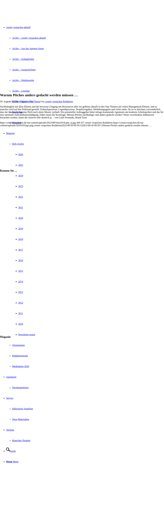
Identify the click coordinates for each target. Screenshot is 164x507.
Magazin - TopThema (29, 101)
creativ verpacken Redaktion (59, 101)
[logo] (23, 14)
